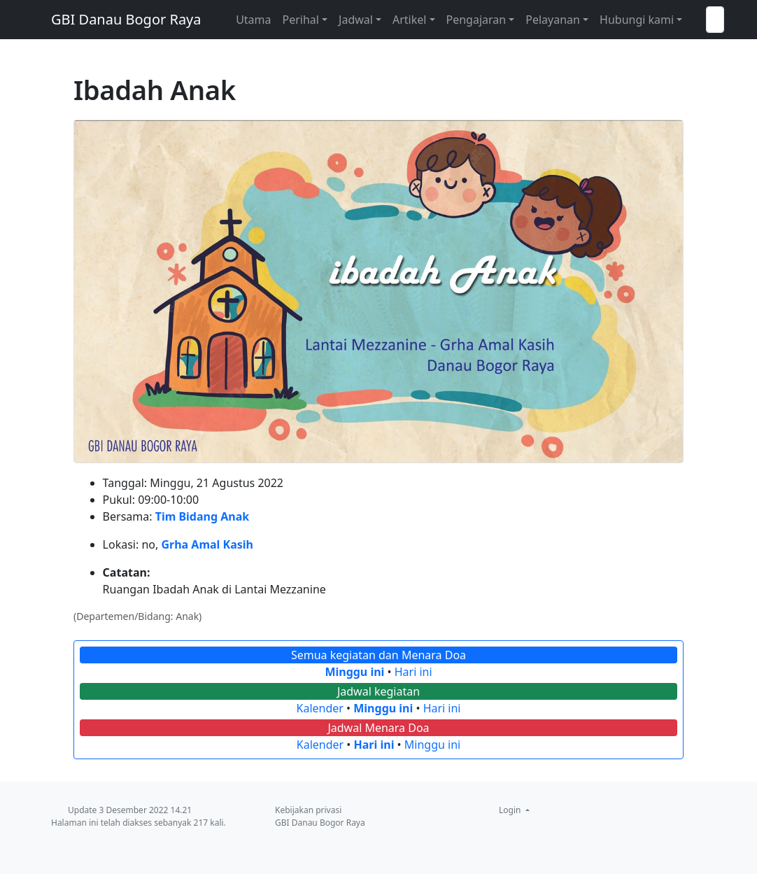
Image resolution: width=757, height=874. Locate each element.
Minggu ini (354, 671)
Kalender (320, 708)
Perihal (301, 19)
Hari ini (413, 671)
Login (511, 810)
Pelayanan (552, 19)
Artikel (409, 19)
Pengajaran (476, 19)
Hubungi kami (637, 19)
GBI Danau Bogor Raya (126, 19)
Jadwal (356, 19)
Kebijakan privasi (308, 810)
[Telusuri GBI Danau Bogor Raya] (715, 19)
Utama (253, 19)
